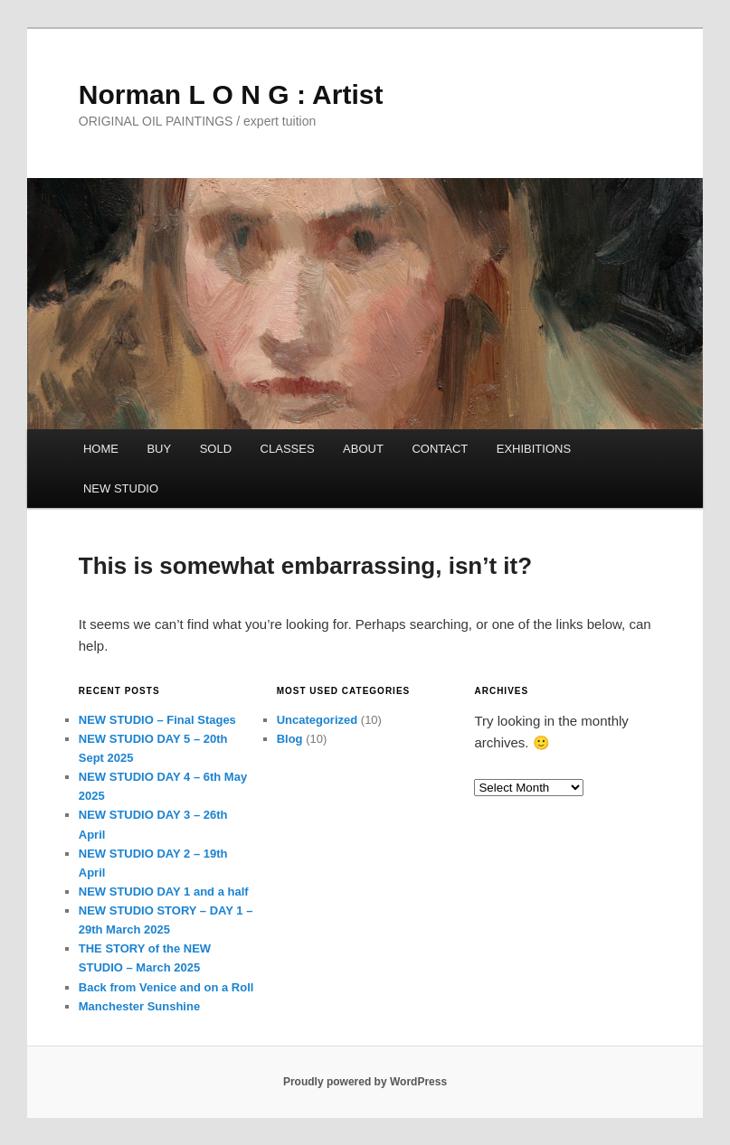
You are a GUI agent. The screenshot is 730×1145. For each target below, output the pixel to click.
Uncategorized (317, 720)
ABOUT (363, 448)
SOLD (216, 448)
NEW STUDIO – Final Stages (157, 720)
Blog (290, 739)
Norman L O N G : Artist (231, 94)
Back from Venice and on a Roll (166, 987)
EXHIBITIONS (534, 448)
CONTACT (440, 448)
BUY (159, 448)
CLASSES (288, 448)
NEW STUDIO (120, 488)
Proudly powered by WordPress (365, 1081)
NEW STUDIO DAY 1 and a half (164, 891)
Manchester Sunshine (139, 1006)
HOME (101, 448)
